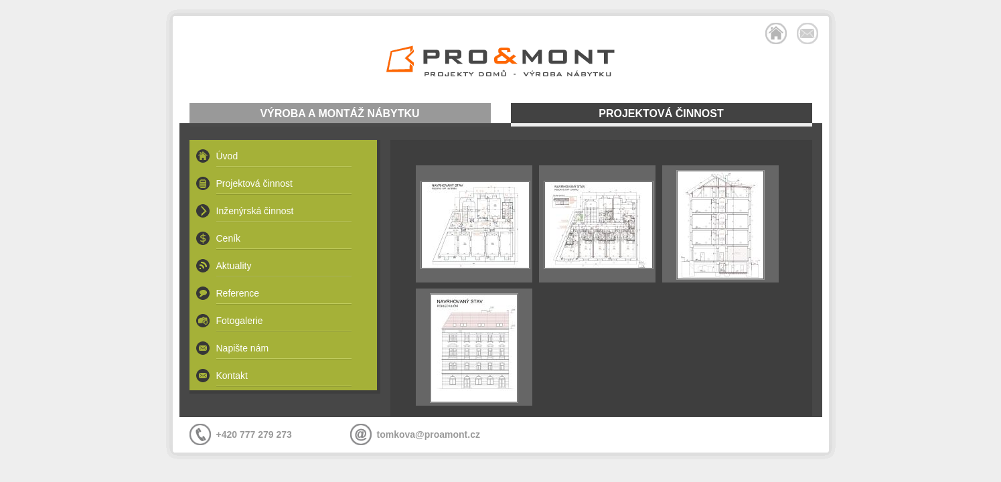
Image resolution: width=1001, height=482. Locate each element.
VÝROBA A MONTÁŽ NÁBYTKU (339, 113)
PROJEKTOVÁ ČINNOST (661, 113)
